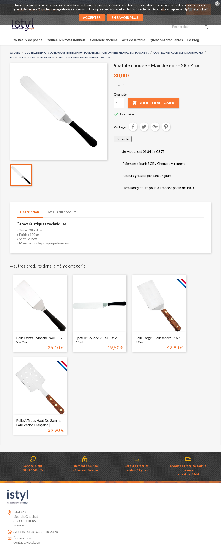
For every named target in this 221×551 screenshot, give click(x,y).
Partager (133, 126)
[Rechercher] (187, 26)
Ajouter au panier (153, 103)
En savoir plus (124, 17)
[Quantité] (119, 103)
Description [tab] (29, 212)
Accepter (92, 17)
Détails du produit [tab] (61, 212)
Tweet (144, 126)
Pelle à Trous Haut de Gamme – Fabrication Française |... (40, 422)
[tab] (83, 210)
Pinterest (166, 126)
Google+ (155, 126)
